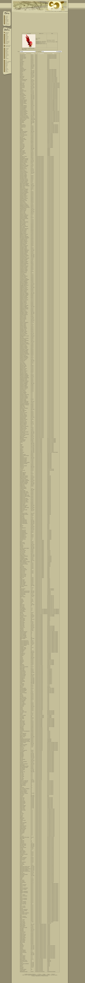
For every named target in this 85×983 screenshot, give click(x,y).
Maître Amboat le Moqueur (24, 183)
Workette (21, 944)
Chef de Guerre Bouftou (24, 666)
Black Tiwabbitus (23, 851)
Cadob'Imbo (22, 840)
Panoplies (7, 36)
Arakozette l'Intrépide (23, 217)
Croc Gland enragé (23, 711)
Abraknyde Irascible (23, 460)
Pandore (21, 657)
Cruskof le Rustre (23, 277)
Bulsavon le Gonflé (23, 235)
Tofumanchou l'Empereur (24, 426)
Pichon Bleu (22, 718)
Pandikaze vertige (23, 648)
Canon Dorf (22, 133)
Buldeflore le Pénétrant (24, 234)
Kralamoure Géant (23, 119)
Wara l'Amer (22, 436)
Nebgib (21, 890)
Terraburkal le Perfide (23, 513)
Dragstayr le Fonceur (23, 303)
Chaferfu (21, 819)
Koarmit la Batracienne (24, 351)
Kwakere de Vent (23, 576)
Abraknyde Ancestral (23, 457)
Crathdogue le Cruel (23, 271)
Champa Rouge (22, 675)
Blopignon (22, 727)
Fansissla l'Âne (22, 360)
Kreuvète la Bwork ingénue (24, 548)
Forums (6, 17)
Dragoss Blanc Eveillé (23, 505)
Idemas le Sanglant (23, 889)
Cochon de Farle (23, 550)
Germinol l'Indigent (23, 326)
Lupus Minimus (22, 611)
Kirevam (21, 908)
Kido (21, 128)
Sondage (6, 20)
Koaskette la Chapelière (24, 352)
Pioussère (22, 779)
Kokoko (21, 142)
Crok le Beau (22, 273)
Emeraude (22, 946)
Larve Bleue (22, 684)
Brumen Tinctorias (23, 789)
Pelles (6, 70)
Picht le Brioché (22, 390)
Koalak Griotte (22, 936)
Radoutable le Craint (23, 200)
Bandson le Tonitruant (23, 166)
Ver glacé (21, 849)
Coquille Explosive (23, 487)
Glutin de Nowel (22, 858)
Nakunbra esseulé (23, 139)
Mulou (21, 524)
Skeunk (21, 954)
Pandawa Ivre (22, 654)
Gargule (21, 602)
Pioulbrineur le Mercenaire (24, 394)
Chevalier (21, 964)
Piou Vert (21, 777)
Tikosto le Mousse (23, 315)
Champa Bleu (22, 670)
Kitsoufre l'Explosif (23, 341)
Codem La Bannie (23, 902)
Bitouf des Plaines (23, 132)
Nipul (21, 915)
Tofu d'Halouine (22, 700)
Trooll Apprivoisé (23, 527)
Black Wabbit (22, 151)
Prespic (21, 833)
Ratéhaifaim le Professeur (24, 404)
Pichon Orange (22, 724)
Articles (6, 34)
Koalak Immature (23, 937)
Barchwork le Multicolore (24, 228)
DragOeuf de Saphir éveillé (24, 495)
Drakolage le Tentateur (24, 312)
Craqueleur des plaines (24, 559)
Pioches (6, 71)
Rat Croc (21, 758)
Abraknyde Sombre (23, 461)
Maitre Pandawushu (23, 637)
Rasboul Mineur (22, 124)
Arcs (6, 60)
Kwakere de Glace (23, 574)
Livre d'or (6, 21)
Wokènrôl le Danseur (23, 437)
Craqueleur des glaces (24, 854)
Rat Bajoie (22, 753)
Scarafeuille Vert (23, 535)
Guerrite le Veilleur (23, 332)
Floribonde (22, 93)
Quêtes (6, 35)
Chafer (21, 578)
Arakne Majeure (22, 473)
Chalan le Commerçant (24, 245)
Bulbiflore (21, 662)
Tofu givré (21, 855)
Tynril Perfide (22, 98)
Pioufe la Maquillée (23, 392)
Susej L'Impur (22, 919)
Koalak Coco (22, 933)
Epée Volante (22, 830)
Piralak (21, 943)
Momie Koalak (22, 942)
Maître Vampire (22, 596)
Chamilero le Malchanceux (24, 250)
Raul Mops (22, 726)
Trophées (6, 58)
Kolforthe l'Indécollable (24, 356)
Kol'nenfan (22, 863)
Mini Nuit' (21, 872)
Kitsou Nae (22, 621)
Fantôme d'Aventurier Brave (24, 592)
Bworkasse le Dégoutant (24, 236)
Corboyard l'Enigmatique (24, 263)
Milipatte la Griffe (23, 369)
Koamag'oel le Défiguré (24, 350)
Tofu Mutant (22, 705)
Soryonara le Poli (23, 420)
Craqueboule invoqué (23, 558)
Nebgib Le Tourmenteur (24, 892)
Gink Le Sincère (23, 907)
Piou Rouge (22, 776)
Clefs (6, 40)
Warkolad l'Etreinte (23, 208)
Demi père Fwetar (23, 845)
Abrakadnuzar (22, 157)
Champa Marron (23, 671)
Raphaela (21, 752)
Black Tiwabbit (22, 150)
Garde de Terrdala (23, 636)
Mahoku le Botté (23, 364)
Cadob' (21, 839)
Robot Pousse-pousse (23, 961)
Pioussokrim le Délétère (24, 396)
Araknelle (21, 968)
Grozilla (21, 796)
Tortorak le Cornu (23, 429)
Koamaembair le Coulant (24, 349)
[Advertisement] (39, 23)
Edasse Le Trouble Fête (24, 780)
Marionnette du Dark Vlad (24, 867)
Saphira (21, 947)
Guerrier (21, 962)
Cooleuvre (22, 629)
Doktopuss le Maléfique (24, 282)
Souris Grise (22, 606)
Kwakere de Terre (23, 575)
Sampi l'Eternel (22, 201)
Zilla (21, 639)
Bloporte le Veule (23, 225)
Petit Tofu (21, 613)
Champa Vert (22, 676)
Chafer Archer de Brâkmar (24, 963)
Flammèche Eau (23, 539)
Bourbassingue (22, 120)
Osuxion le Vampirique (24, 191)
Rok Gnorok (22, 794)
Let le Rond (22, 361)
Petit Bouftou (22, 610)
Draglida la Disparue (23, 290)
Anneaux (6, 49)
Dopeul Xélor (22, 798)
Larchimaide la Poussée (24, 180)
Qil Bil (21, 786)
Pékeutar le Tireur (23, 316)
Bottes (6, 50)
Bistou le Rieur (22, 220)
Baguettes (7, 62)
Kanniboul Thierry (23, 58)
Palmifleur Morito (23, 102)
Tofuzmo (21, 709)
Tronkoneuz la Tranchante (24, 434)
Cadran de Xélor (23, 810)
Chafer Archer (22, 579)
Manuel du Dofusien (7, 33)
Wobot (21, 155)
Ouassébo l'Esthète (23, 193)
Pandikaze (22, 655)
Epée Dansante (22, 829)
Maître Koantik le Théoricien (24, 185)
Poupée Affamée (23, 951)
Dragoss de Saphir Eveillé (24, 507)
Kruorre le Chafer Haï (23, 585)
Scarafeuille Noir (23, 534)
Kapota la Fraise (23, 334)
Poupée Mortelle (23, 950)
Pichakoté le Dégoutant (24, 386)
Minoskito (21, 63)
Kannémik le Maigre (23, 176)
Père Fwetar (22, 846)
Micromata (22, 630)
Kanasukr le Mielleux (23, 175)
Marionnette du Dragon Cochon (25, 868)
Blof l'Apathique (22, 224)
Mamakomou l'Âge (23, 365)
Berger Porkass (22, 745)
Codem (21, 900)
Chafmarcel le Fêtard (23, 243)
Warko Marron (22, 926)
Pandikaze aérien (23, 647)
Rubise (21, 953)
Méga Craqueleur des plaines (25, 561)
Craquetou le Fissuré (23, 268)
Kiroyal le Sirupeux (23, 339)
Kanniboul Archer (23, 54)
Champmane (22, 680)
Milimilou (21, 612)
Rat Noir (21, 760)
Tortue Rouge (22, 146)
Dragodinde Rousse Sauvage (25, 741)
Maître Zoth (22, 84)
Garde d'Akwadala (23, 635)
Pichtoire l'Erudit (23, 391)
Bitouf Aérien (22, 76)
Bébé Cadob (22, 838)
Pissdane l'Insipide (23, 400)
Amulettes (7, 48)
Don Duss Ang (22, 551)
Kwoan (21, 603)
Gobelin (21, 565)
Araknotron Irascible (23, 465)
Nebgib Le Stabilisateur (24, 891)
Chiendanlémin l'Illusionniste (25, 207)
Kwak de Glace (22, 570)
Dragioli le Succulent (23, 288)
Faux (6, 67)
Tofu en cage (22, 702)
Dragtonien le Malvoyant (24, 307)
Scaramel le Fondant (23, 412)
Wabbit (21, 149)
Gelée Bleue (22, 516)
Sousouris (22, 749)
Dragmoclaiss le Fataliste (24, 294)
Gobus (21, 448)
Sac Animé (22, 813)
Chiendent (22, 89)
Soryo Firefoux (22, 620)
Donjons (6, 37)
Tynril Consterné (23, 97)
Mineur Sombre (22, 959)
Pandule (21, 658)
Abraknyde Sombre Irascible (25, 462)
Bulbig (21, 663)
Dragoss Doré (22, 508)
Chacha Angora (22, 588)
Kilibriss (21, 129)
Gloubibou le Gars (23, 329)
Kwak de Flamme (23, 568)
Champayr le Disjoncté (24, 252)
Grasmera (22, 795)
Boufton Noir (22, 665)
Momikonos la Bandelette (24, 375)
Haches (6, 68)
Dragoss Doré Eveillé (23, 509)
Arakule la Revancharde (24, 218)
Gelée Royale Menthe (23, 523)
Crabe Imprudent (23, 609)
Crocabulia (22, 489)
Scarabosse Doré (23, 530)
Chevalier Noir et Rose (24, 115)
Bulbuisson (22, 664)
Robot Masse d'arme (23, 960)
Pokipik (21, 877)
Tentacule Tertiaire (23, 114)
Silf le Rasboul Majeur (23, 131)
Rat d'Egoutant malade (24, 767)
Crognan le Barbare (23, 272)
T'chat (6, 18)
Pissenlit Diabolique (23, 689)
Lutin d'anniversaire (23, 562)
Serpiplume (22, 68)
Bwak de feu (22, 567)
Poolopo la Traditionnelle (24, 401)
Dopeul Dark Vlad (23, 903)
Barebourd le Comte (23, 168)
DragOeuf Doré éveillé (24, 498)
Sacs (6, 57)
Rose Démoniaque (23, 690)
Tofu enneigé (22, 881)
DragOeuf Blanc (23, 490)
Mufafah (21, 130)
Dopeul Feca (22, 797)
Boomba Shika (22, 138)
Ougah (21, 682)
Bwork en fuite (22, 543)
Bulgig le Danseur (23, 233)
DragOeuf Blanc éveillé (24, 491)
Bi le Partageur (22, 219)
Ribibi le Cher (22, 186)
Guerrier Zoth (22, 86)
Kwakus (21, 865)
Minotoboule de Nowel (24, 874)
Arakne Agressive (23, 472)
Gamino (21, 60)
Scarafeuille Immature (23, 533)
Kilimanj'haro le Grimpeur (24, 338)
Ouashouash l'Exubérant (24, 192)
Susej (21, 918)
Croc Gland (22, 710)
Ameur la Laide (22, 212)
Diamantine (22, 945)
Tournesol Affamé (23, 688)
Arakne (21, 471)
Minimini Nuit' (22, 873)
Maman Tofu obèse (23, 698)
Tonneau (21, 78)
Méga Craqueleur (23, 560)
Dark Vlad (21, 595)
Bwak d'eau (22, 577)
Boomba (21, 137)
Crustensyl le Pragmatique (24, 279)
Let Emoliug (22, 911)
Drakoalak (22, 929)
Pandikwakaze (22, 649)
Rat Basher (22, 754)
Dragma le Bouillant (23, 291)
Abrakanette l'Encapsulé (24, 158)
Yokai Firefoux (22, 619)
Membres (6, 19)
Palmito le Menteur (23, 199)
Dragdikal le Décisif (23, 286)
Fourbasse (22, 140)
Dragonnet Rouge (23, 828)
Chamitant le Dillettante (24, 251)
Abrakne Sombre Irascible (24, 455)
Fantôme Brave (22, 593)
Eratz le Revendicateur (24, 781)
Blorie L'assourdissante (24, 226)
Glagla (21, 856)
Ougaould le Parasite (23, 378)
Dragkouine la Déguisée (24, 289)
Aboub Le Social (23, 885)
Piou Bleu (21, 772)
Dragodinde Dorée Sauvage (24, 740)
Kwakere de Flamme (23, 569)
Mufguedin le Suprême (24, 374)
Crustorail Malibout (23, 107)
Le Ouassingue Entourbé (24, 116)
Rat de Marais (22, 769)
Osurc (21, 893)
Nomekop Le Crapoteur (24, 793)
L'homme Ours (22, 470)
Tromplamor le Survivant (24, 431)
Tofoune (21, 708)
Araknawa (22, 628)
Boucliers (6, 51)
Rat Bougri (22, 438)
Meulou (21, 526)
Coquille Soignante (23, 488)
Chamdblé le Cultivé (23, 247)
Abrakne (21, 453)
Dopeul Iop (22, 804)
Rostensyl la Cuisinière (24, 408)
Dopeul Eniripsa (22, 802)
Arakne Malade (22, 474)
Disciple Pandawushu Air (24, 640)
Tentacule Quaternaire (23, 111)
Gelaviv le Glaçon (23, 324)
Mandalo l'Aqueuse (23, 366)
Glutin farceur (22, 859)
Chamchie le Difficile (23, 246)
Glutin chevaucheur (23, 857)
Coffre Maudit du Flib (23, 79)
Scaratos (21, 67)
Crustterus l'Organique (24, 280)
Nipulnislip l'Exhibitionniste (24, 377)
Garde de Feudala (23, 632)
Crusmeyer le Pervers (23, 278)
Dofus (6, 56)
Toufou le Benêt (22, 435)
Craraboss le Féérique (24, 270)
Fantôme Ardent (23, 594)
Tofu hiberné (22, 880)
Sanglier (21, 815)
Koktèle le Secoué (23, 355)
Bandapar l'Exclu (23, 167)
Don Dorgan (22, 553)
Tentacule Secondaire (23, 113)
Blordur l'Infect (22, 227)
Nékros (21, 812)
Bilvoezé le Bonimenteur (24, 221)
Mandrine (21, 62)
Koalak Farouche (23, 934)
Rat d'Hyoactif (22, 768)
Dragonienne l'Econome (24, 299)
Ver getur (21, 848)
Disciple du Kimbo (23, 69)
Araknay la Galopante (23, 216)
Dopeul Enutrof (22, 803)
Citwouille (21, 600)
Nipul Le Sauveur (23, 916)
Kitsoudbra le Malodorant (24, 340)
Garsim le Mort (22, 321)
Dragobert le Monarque (24, 297)
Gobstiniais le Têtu (23, 330)
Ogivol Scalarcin (23, 784)
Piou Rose (22, 775)
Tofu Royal (22, 706)
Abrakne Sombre (23, 454)
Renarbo (21, 737)
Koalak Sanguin (22, 925)
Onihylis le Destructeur (24, 190)
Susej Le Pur (22, 920)
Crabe (21, 719)
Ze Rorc (21, 540)
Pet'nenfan (22, 876)
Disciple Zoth (22, 85)
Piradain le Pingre (23, 399)
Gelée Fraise (22, 517)
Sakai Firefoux (22, 850)
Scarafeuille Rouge (23, 536)
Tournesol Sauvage (23, 692)
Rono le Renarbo (23, 734)
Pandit (21, 656)
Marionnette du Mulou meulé (25, 866)
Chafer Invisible (22, 583)
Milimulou (21, 525)
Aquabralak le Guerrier (24, 481)
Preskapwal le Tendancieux (24, 403)
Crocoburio (22, 716)
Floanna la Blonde (23, 317)
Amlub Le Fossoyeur (23, 898)
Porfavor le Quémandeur (24, 402)
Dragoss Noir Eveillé (23, 483)
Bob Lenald (22, 614)
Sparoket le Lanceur (23, 421)
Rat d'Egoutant (22, 759)
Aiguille (21, 816)
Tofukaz (21, 707)
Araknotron (22, 464)
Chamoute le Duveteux (24, 172)
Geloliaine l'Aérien (23, 325)
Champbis (22, 679)
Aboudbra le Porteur (23, 156)
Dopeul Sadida (22, 806)
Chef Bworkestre (23, 882)
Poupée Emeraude (23, 952)
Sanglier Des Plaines (23, 744)
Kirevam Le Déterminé (24, 909)
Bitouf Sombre (22, 94)
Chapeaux (7, 55)
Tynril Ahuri (22, 96)
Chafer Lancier (22, 584)
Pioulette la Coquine (23, 395)
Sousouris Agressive (23, 750)
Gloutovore (22, 141)
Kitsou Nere (22, 623)
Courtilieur (22, 447)
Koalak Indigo (22, 938)
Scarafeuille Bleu (23, 531)
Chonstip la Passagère (24, 259)
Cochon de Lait (22, 552)
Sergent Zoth (22, 87)
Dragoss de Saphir (23, 506)
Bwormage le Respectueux (24, 237)
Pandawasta (22, 832)
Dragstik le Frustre (23, 304)
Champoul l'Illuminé (23, 256)
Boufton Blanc (22, 667)
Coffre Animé (22, 823)
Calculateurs (7, 41)
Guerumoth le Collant (23, 333)
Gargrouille (22, 601)
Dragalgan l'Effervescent (24, 285)
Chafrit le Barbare (23, 244)
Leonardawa (22, 751)
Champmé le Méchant (23, 254)
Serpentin (21, 746)
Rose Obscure (22, 691)
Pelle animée (22, 831)
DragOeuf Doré (22, 497)
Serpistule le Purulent (23, 419)
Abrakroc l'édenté (23, 210)
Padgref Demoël (23, 785)
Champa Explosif (23, 674)
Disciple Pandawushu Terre (24, 644)
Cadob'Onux (22, 842)
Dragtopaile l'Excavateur (24, 308)
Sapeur (21, 444)
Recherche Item (8, 45)
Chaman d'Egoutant (23, 761)
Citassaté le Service (23, 260)
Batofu (21, 693)
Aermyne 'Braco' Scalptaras (24, 788)
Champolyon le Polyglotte (24, 255)
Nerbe (21, 88)
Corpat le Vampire (23, 264)
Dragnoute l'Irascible (23, 296)
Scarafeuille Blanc (23, 532)
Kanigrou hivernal (23, 847)
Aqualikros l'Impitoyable (24, 482)
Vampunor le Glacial (23, 203)
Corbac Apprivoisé (23, 733)
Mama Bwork (22, 549)
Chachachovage (23, 439)
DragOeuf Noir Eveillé (23, 500)
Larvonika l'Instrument (23, 182)
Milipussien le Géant (23, 368)
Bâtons (6, 63)
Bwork (21, 541)
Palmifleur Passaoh (23, 103)
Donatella (21, 762)
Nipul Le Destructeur (23, 917)
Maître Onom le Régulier (24, 184)
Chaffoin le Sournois (23, 242)
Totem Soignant (22, 955)
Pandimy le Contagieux (24, 382)
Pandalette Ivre (22, 653)
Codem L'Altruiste (23, 901)
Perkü (21, 445)
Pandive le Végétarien (23, 383)
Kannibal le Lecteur (23, 177)
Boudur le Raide (23, 163)
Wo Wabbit (22, 154)
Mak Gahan (22, 586)
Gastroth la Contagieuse (24, 322)
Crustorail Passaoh (23, 110)
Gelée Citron (22, 515)
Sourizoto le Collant (23, 174)
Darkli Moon (22, 122)
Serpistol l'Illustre (23, 418)
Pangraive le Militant (23, 385)
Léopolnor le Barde (23, 359)
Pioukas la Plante (23, 393)
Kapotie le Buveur (23, 735)
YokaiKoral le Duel (23, 209)
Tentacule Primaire (23, 112)
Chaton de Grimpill (23, 822)
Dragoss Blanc (22, 504)
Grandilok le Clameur (23, 331)
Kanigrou (21, 743)
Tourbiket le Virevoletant (24, 376)
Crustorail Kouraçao (23, 106)
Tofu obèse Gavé (23, 697)
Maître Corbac (22, 736)
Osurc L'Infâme (22, 894)
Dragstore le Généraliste (24, 305)
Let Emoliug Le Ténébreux (24, 912)
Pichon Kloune (22, 723)
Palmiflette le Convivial (24, 198)
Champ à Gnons (23, 672)
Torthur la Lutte (22, 430)
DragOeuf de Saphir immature (25, 496)
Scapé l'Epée (22, 411)
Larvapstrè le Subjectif (24, 181)
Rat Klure (21, 770)
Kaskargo (21, 71)
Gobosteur (22, 446)
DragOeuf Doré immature (24, 499)
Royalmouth (22, 452)
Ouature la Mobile (23, 194)
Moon (21, 123)
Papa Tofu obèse (23, 699)
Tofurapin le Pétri (23, 425)
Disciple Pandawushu (23, 631)
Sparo (21, 81)
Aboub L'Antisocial (23, 884)
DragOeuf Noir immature (24, 501)
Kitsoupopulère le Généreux (24, 343)
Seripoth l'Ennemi (23, 417)
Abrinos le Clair (22, 211)
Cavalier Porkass (23, 742)
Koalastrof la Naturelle (23, 347)
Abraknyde (22, 456)
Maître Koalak (22, 924)
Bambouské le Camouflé (24, 165)
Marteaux (6, 69)
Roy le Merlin (22, 409)
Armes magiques (8, 61)
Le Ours (21, 469)
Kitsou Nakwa (22, 622)
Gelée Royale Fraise (23, 522)
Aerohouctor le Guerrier (24, 479)
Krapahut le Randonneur (24, 357)
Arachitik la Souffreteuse (24, 215)
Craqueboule (22, 557)
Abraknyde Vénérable (23, 463)
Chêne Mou (22, 466)
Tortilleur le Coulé (23, 427)
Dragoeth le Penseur (23, 298)
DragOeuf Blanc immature (24, 492)
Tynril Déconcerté (23, 95)
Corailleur (21, 104)
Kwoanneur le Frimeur (23, 358)
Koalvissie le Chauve (23, 348)
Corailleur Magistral (23, 105)
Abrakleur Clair (22, 70)
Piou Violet (22, 778)
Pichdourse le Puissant (24, 387)
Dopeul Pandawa (23, 805)
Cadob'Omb (22, 841)
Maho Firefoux (22, 618)
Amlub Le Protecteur (23, 899)
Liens (6, 22)
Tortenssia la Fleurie (23, 428)
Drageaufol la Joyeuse (24, 287)
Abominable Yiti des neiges (24, 837)
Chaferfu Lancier (23, 820)
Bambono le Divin (23, 164)
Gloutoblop (22, 728)
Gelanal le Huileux (23, 323)
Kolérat (21, 714)
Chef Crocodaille (23, 715)
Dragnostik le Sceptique (24, 295)
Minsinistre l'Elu (22, 367)
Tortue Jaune (22, 145)
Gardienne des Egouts (24, 763)
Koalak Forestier (23, 935)
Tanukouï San (22, 627)
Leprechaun (22, 566)
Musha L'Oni (22, 605)
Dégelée (21, 59)
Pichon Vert (22, 725)
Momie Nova (22, 604)
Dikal (21, 811)
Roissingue (22, 121)
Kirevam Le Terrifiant (23, 910)
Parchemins (7, 42)
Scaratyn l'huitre (23, 413)
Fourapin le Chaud (23, 173)
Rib (20, 587)
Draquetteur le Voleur (23, 313)
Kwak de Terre (22, 571)
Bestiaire (6, 43)
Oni (20, 597)
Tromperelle (22, 683)
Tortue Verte (22, 147)
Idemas (21, 886)
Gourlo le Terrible (23, 80)
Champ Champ (22, 673)
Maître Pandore (22, 638)
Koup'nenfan (22, 864)
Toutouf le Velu (22, 320)
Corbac (21, 732)
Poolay (21, 75)
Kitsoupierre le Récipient (24, 342)
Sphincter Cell (22, 771)
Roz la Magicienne (23, 410)
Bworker (21, 544)
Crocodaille (22, 717)
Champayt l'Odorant (23, 253)
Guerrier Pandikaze (23, 645)
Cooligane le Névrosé (23, 262)
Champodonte (22, 681)
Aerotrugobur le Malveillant (24, 480)
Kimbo (21, 72)
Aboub (21, 883)
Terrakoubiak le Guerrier (24, 514)
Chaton (21, 821)
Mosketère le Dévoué (23, 373)
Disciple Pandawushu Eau (24, 641)
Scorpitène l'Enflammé (24, 314)
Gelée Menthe (22, 518)
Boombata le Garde (23, 229)
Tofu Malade (22, 701)
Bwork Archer (22, 542)
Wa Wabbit (22, 148)
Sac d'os (21, 814)
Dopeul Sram (22, 807)
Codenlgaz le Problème (24, 261)
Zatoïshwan (22, 787)
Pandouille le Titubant (23, 384)
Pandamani (22, 646)
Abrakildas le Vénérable (24, 159)
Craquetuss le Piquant (23, 269)
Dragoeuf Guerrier (23, 478)
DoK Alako (22, 928)
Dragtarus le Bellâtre (23, 306)
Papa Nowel (22, 875)
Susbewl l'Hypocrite (23, 422)
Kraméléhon (22, 61)
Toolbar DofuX (7, 46)
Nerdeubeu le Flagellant (24, 189)
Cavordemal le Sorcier (24, 238)
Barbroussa (22, 77)
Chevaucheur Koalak (23, 927)
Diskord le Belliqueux (23, 281)
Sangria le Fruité (23, 202)
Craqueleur (22, 824)
